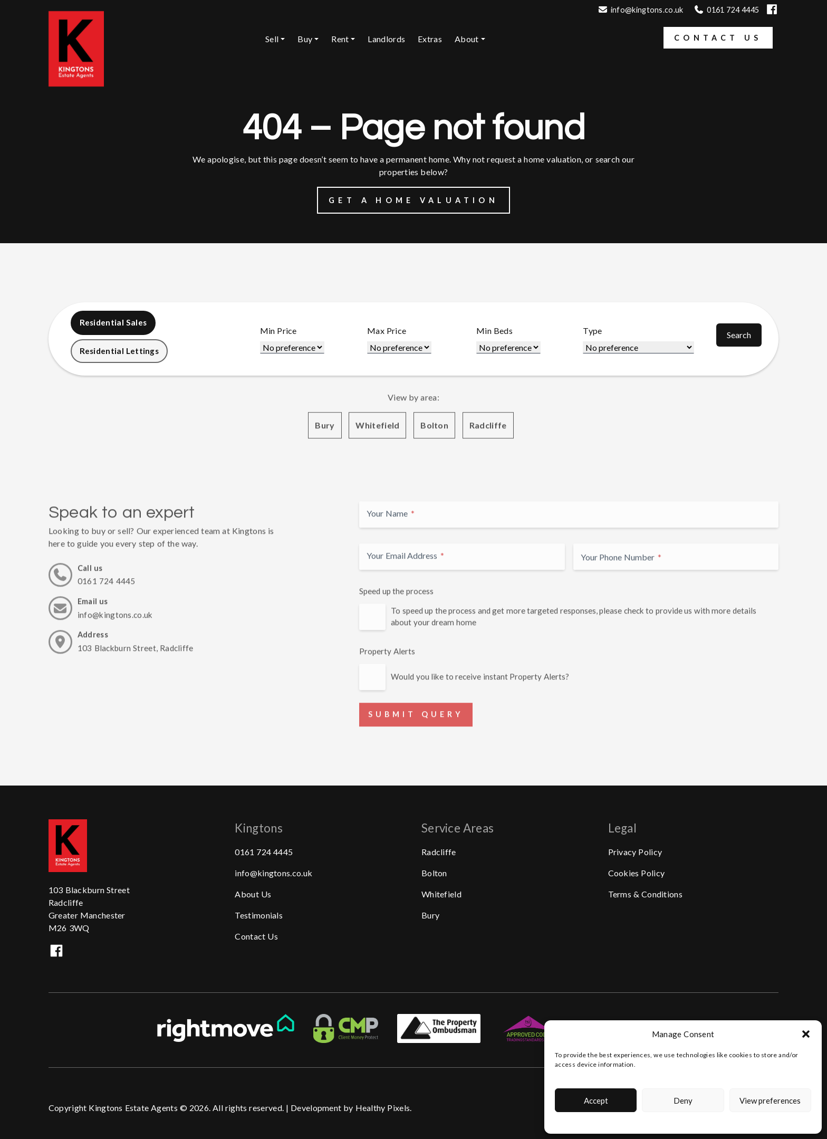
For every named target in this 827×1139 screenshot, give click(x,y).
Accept (596, 1100)
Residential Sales (114, 323)
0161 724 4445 (264, 851)
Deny (683, 1100)
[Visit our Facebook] (771, 14)
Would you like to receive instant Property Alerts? (480, 721)
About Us (253, 893)
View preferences (770, 1100)
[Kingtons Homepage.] (76, 84)
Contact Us (718, 37)
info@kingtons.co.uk (647, 9)
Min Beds (496, 332)
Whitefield (377, 470)
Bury (324, 470)
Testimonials (259, 914)
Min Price (283, 332)
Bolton (434, 470)
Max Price (390, 332)
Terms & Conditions (645, 893)
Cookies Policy (636, 872)
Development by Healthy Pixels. (351, 1107)
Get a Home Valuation (413, 200)
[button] (806, 1034)
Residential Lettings (121, 352)
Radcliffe (488, 470)
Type (593, 332)
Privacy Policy (635, 851)
